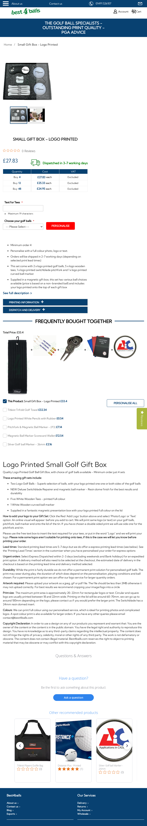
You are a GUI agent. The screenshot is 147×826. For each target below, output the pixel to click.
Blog (9, 810)
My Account (83, 810)
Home (8, 44)
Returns (81, 806)
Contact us (55, 3)
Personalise (60, 226)
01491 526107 (103, 3)
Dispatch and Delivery (25, 310)
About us (16, 3)
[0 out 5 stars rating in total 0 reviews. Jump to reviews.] (19, 151)
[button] (36, 115)
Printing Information (24, 302)
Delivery (82, 803)
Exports (11, 814)
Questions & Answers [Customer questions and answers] (74, 655)
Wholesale (82, 814)
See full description (16, 293)
